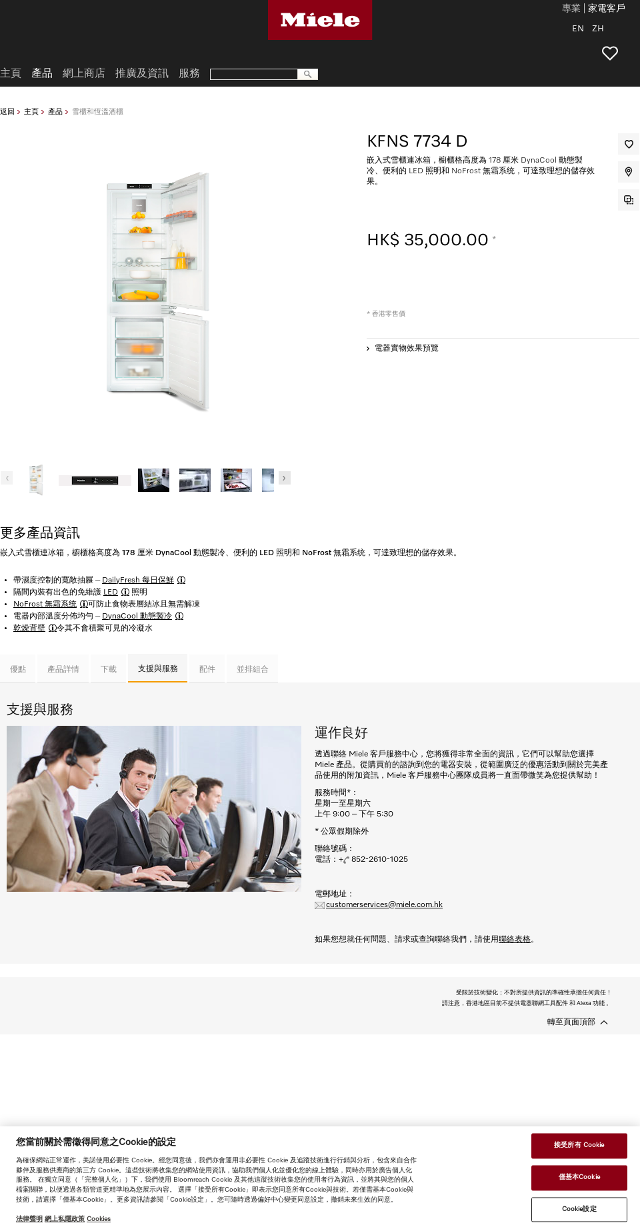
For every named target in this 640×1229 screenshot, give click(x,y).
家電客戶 (606, 9)
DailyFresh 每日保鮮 (138, 581)
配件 (207, 670)
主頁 (31, 111)
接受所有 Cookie (579, 1145)
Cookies (99, 1219)
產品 (55, 111)
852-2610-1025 (379, 860)
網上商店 (84, 74)
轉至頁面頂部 (571, 1022)
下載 (109, 670)
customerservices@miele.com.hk (384, 905)
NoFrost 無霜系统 (45, 605)
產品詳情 (63, 670)
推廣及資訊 (142, 74)
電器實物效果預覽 (407, 349)
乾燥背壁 (29, 628)
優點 (18, 670)
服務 (189, 74)
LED (110, 593)
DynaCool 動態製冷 (137, 616)
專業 (571, 9)
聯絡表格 (515, 940)
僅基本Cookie (579, 1177)
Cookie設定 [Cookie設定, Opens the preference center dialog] (579, 1209)
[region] (320, 1177)
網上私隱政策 (65, 1219)
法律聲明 (29, 1219)
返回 (7, 111)
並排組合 (253, 670)
